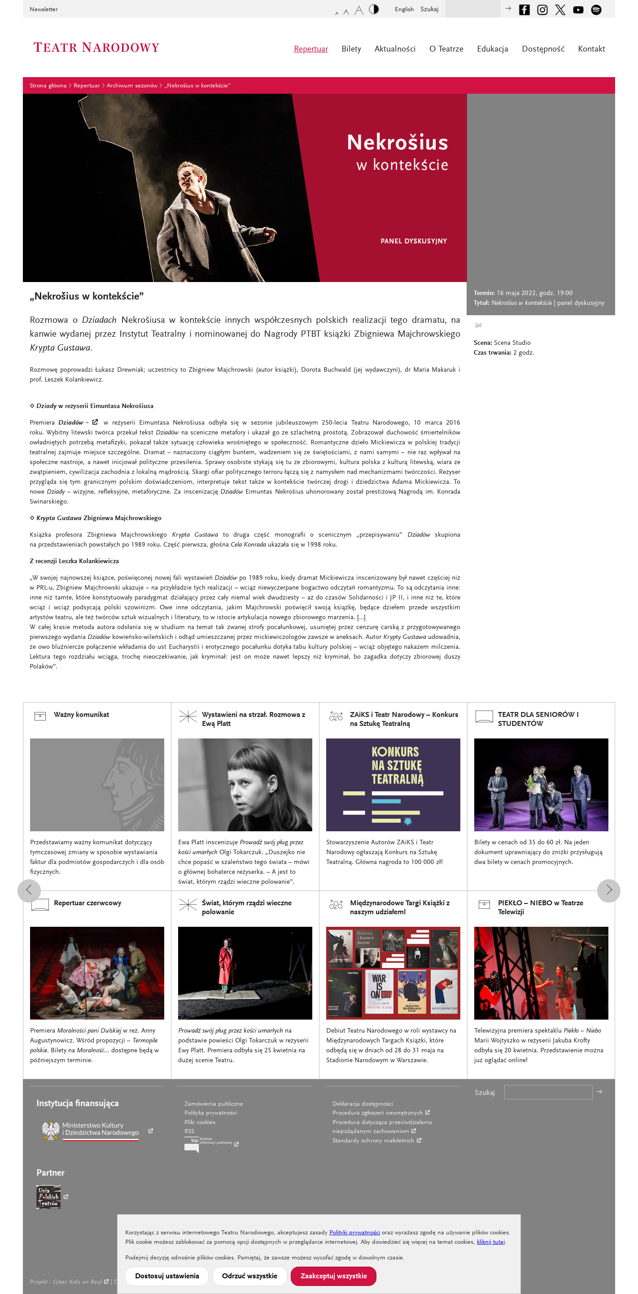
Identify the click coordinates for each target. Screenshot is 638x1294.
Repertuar (311, 49)
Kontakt (591, 49)
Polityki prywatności (354, 1233)
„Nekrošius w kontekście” (197, 86)
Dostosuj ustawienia (167, 1276)
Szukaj (429, 9)
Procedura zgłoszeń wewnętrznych (377, 1113)
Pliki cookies (199, 1123)
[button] (29, 891)
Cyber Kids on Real (77, 1282)
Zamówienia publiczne (213, 1104)
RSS (189, 1132)
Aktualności (395, 49)
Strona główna (48, 86)
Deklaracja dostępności (362, 1104)
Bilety (351, 49)
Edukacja (492, 49)
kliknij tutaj (491, 1242)
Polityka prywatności (210, 1113)
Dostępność (543, 49)
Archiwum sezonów (132, 86)
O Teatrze (446, 49)
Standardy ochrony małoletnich (373, 1141)
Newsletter (44, 10)
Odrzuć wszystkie (249, 1276)
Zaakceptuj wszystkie (334, 1276)
